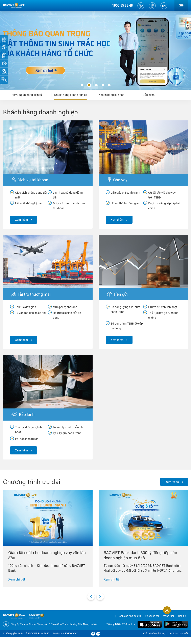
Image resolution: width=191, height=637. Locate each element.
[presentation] (91, 596)
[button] (82, 85)
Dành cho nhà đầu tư (129, 616)
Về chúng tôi (152, 616)
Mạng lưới (168, 616)
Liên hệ (182, 616)
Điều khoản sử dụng (154, 633)
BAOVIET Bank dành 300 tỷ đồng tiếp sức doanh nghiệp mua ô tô (140, 555)
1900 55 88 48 (122, 5)
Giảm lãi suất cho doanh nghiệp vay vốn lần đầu (47, 555)
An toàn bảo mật (178, 633)
